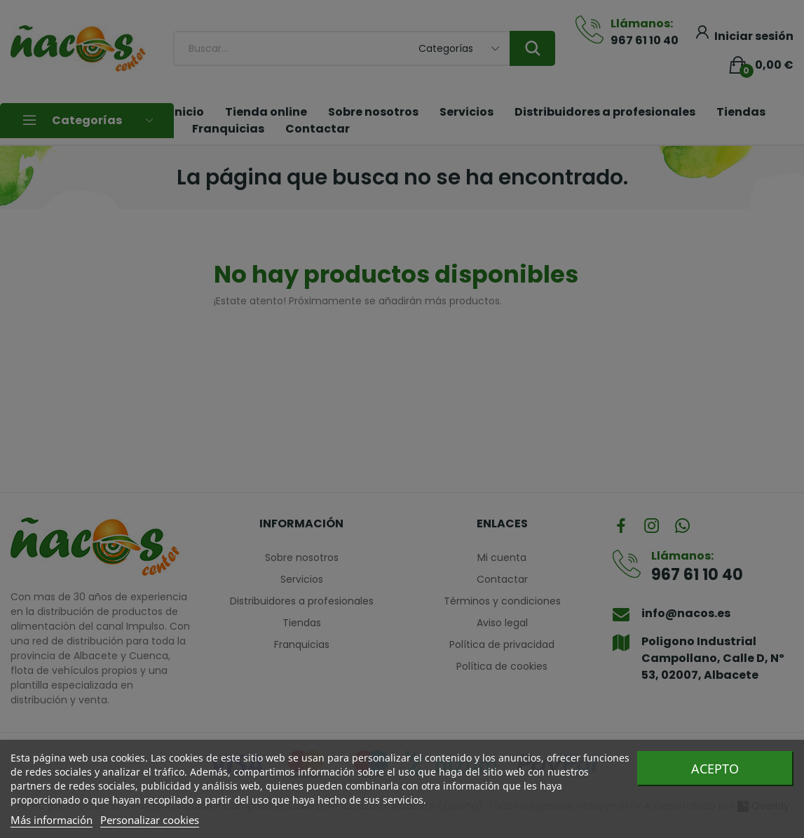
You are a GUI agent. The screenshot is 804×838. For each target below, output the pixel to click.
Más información (52, 820)
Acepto (715, 768)
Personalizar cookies (149, 820)
